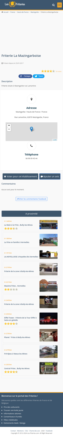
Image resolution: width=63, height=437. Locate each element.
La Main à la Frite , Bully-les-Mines (18, 225)
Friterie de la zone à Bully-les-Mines (19, 271)
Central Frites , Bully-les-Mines (17, 368)
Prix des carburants (12, 407)
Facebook (49, 431)
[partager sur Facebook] (26, 76)
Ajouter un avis (50, 176)
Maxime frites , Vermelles (14, 286)
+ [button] (9, 126)
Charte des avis (34, 431)
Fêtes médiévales (11, 420)
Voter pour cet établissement (20, 176)
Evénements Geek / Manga (14, 423)
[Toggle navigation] (59, 4)
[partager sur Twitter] (39, 76)
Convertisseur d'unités (13, 416)
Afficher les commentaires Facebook (31, 199)
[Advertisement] (31, 35)
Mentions (20, 431)
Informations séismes (12, 413)
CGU (26, 431)
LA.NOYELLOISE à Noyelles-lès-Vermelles (21, 256)
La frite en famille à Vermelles (16, 242)
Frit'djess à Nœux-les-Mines (15, 354)
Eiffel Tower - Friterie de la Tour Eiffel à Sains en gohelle (20, 319)
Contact (13, 431)
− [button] (9, 129)
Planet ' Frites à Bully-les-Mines (17, 337)
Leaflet (55, 140)
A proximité (31, 213)
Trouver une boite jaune (13, 410)
